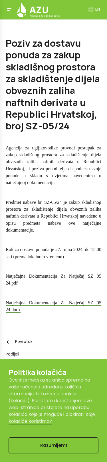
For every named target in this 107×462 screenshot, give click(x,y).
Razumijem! (53, 445)
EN (93, 9)
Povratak (19, 341)
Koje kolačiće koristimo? (52, 418)
